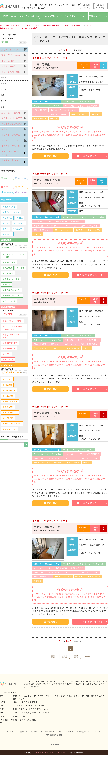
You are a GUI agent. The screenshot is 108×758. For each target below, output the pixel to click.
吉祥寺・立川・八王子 (11, 118)
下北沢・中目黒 (8, 66)
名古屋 (16, 716)
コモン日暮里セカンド (47, 180)
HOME (5, 16)
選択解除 (23, 42)
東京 (2, 696)
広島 (15, 719)
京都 (21, 712)
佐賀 (28, 719)
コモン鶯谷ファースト (47, 413)
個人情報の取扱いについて (52, 731)
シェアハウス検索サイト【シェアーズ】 (50, 752)
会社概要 (23, 731)
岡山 (47, 712)
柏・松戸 (28, 709)
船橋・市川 (17, 709)
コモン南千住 (42, 64)
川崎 (21, 702)
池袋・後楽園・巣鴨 (10, 71)
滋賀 (34, 712)
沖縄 (34, 719)
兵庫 (28, 712)
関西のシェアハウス (98, 16)
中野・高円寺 (7, 60)
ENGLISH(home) (87, 6)
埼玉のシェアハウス (59, 16)
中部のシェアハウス (10, 146)
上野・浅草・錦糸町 (10, 112)
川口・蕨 (28, 705)
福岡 (21, 719)
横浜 (15, 702)
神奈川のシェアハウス (40, 17)
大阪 (15, 712)
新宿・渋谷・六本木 (10, 55)
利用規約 (34, 731)
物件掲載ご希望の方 (54, 735)
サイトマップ (98, 731)
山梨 (23, 716)
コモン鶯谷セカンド (46, 299)
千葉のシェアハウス (78, 16)
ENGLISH (55, 744)
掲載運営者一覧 (83, 731)
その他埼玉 (39, 705)
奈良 (40, 712)
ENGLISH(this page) (101, 6)
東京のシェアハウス (20, 16)
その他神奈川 (31, 702)
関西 (2, 712)
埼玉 (2, 705)
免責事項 (69, 731)
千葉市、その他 (41, 709)
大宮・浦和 (17, 705)
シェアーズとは (10, 731)
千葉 (2, 709)
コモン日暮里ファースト (48, 527)
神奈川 (2, 702)
